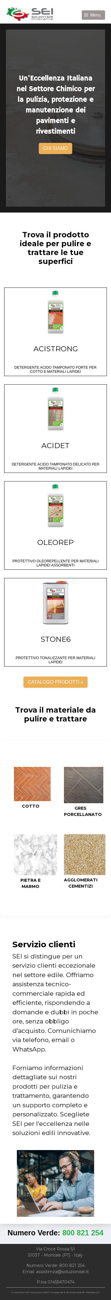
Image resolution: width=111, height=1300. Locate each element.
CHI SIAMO (55, 148)
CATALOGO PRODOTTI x (55, 682)
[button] (93, 15)
